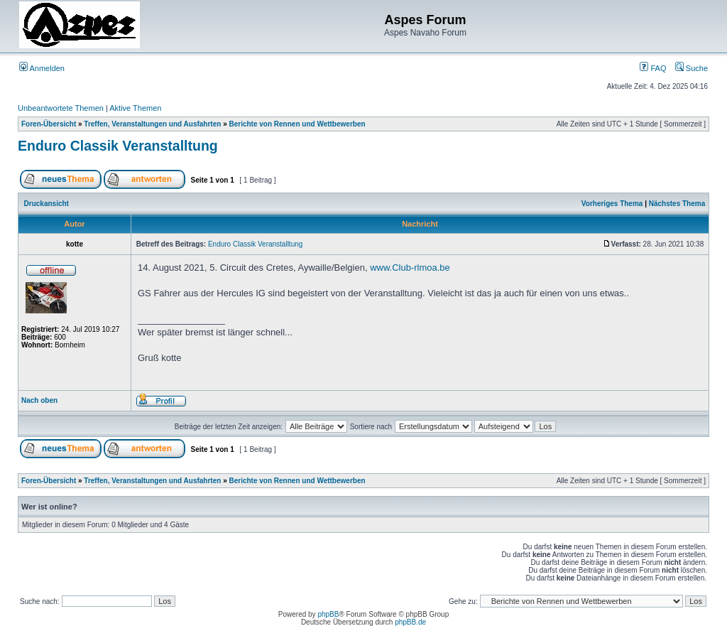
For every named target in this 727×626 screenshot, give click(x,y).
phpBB (328, 614)
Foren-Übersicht (48, 124)
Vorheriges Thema (612, 203)
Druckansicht (46, 203)
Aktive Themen (135, 108)
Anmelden (42, 68)
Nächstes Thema (677, 203)
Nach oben (39, 400)
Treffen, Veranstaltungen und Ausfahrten (152, 124)
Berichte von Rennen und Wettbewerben (297, 124)
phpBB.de (410, 622)
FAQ (653, 68)
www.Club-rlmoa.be (410, 267)
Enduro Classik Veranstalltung (118, 145)
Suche (691, 68)
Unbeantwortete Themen (61, 108)
